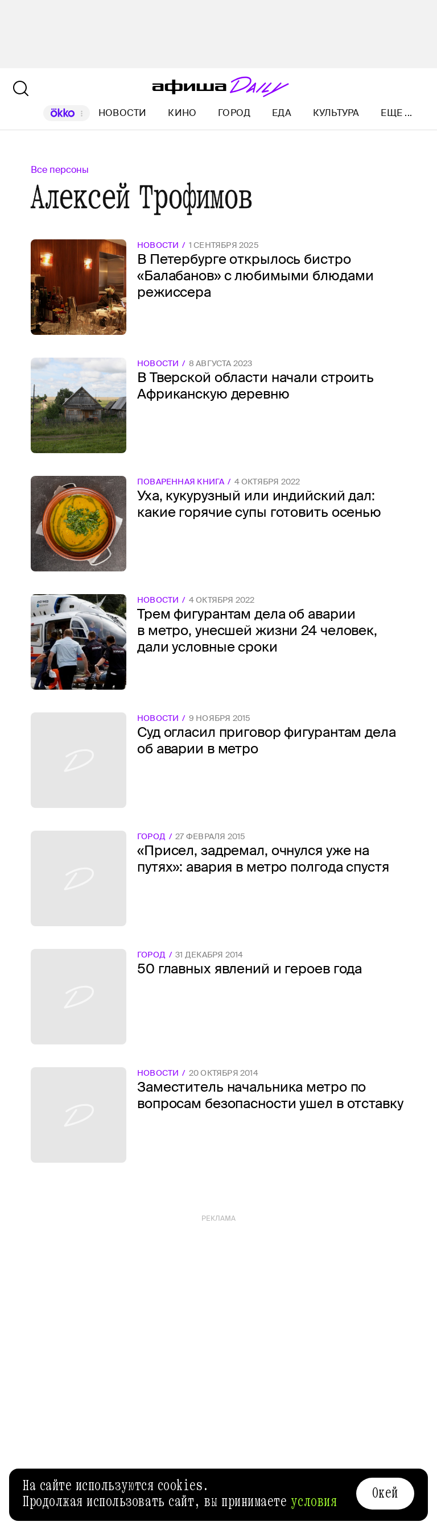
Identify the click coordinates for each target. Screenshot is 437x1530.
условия (314, 1501)
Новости (122, 113)
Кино (182, 113)
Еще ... (396, 113)
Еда (281, 113)
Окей (385, 1493)
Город (234, 113)
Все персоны (60, 170)
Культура (336, 113)
